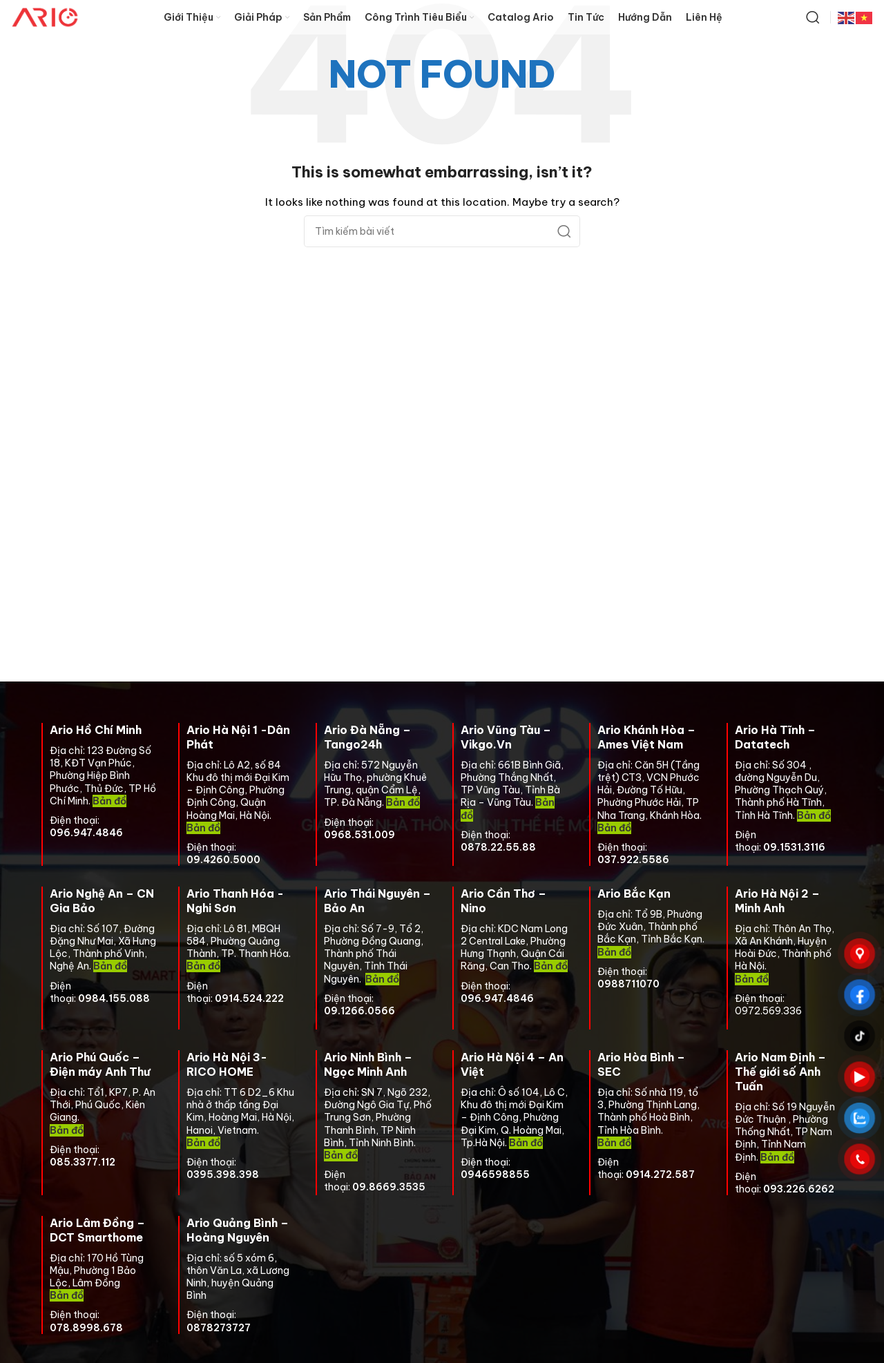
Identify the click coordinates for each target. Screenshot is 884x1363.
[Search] (813, 17)
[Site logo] (44, 16)
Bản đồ (403, 802)
